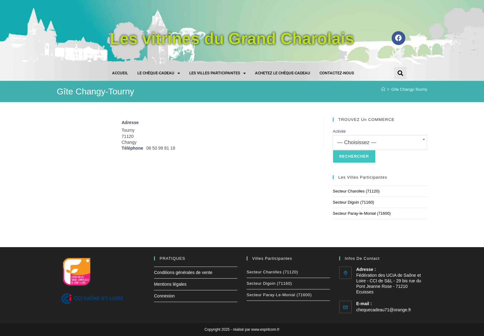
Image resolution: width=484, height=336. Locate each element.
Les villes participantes (217, 73)
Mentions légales (170, 284)
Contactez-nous (336, 73)
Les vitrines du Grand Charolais (232, 38)
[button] (400, 73)
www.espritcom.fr (265, 329)
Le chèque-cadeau (158, 73)
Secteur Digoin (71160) (353, 202)
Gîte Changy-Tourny (409, 89)
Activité (339, 131)
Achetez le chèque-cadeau (282, 73)
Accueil (120, 73)
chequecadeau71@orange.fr (383, 309)
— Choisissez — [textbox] (356, 142)
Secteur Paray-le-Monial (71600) (362, 213)
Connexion (164, 295)
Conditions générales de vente (183, 272)
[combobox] (380, 142)
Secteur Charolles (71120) (356, 191)
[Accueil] (383, 89)
